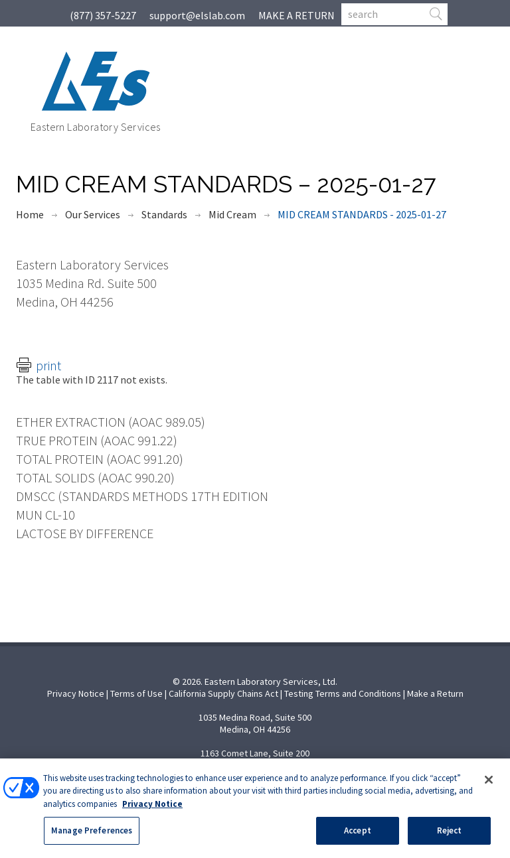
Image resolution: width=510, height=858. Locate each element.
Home (30, 214)
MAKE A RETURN (296, 15)
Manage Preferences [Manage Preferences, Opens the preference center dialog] (91, 833)
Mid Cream (232, 214)
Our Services (92, 214)
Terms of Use (136, 693)
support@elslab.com (197, 15)
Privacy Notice (75, 693)
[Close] (488, 781)
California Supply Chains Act (223, 693)
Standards (164, 214)
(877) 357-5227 (103, 15)
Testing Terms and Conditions (342, 693)
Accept (357, 833)
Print (48, 365)
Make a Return (435, 693)
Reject (449, 833)
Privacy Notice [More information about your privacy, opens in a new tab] (152, 806)
